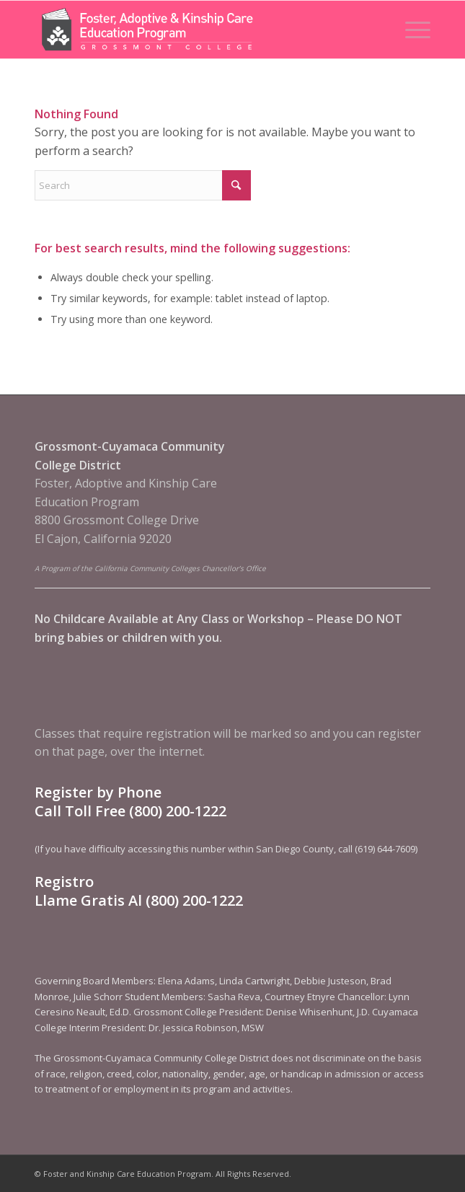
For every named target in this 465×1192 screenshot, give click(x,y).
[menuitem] (410, 29)
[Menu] (410, 29)
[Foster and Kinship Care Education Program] (193, 29)
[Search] (143, 185)
